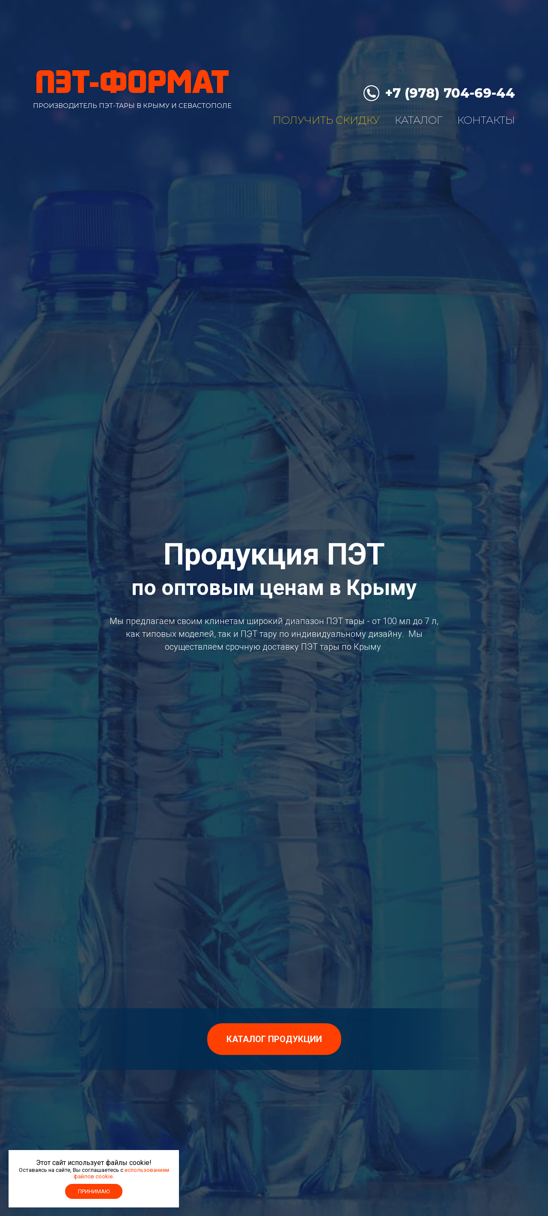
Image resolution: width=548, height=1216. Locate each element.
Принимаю (94, 1191)
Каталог (418, 120)
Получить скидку (326, 120)
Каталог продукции (274, 1039)
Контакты (486, 120)
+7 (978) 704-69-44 (450, 93)
